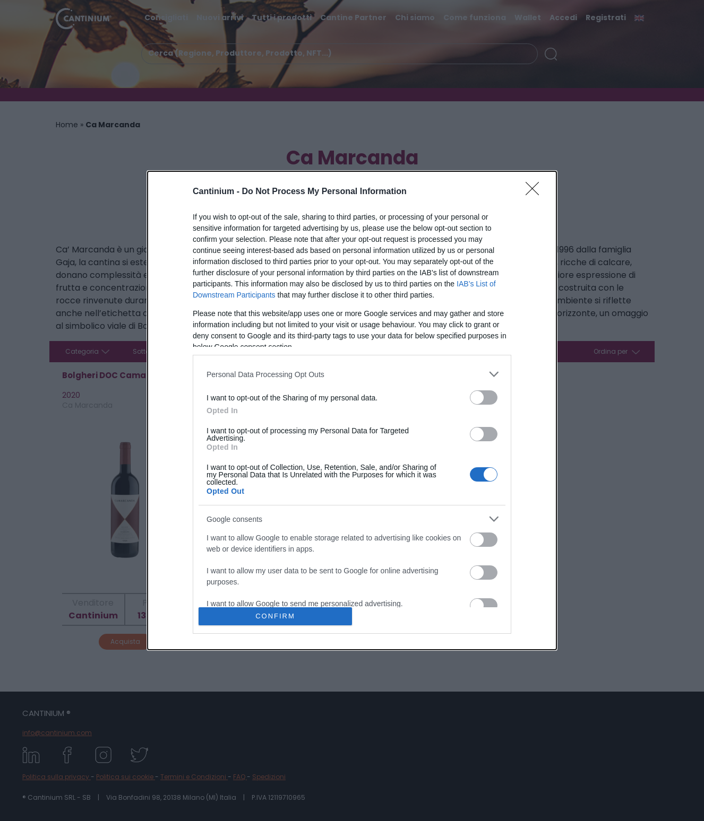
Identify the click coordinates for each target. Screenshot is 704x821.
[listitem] (352, 374)
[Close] (536, 192)
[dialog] (352, 410)
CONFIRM (275, 616)
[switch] (483, 397)
